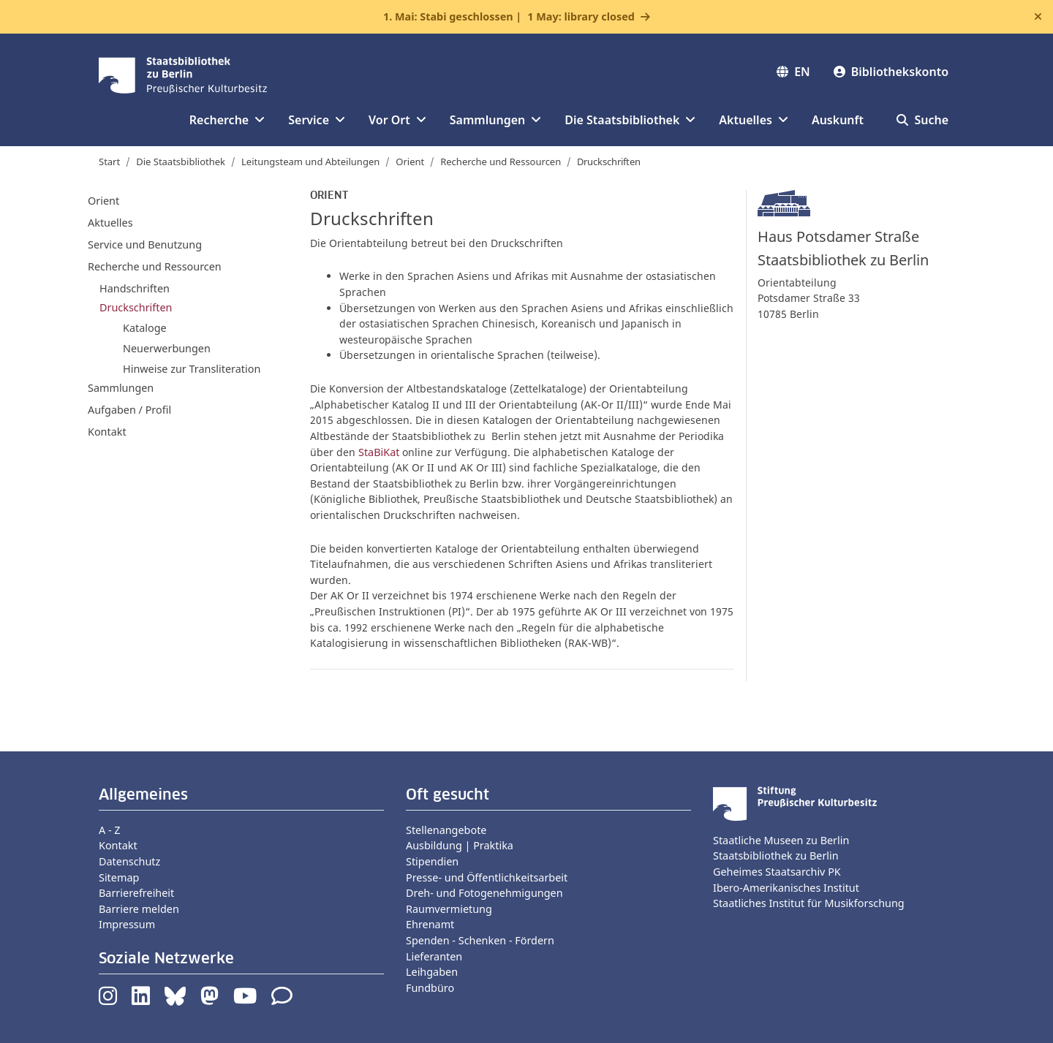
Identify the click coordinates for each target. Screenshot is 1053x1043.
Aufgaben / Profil (129, 410)
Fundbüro (430, 988)
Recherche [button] (227, 120)
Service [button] (316, 120)
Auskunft (838, 120)
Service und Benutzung (145, 244)
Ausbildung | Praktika (459, 845)
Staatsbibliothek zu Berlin (776, 855)
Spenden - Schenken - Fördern (480, 940)
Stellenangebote (446, 830)
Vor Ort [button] (397, 120)
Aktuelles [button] (753, 120)
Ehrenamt (430, 924)
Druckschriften (135, 307)
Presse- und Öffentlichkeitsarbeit (486, 877)
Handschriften (134, 288)
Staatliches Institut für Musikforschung (809, 903)
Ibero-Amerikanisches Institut (786, 888)
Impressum (127, 924)
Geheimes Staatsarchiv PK (777, 872)
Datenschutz (129, 861)
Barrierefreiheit (136, 893)
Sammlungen (121, 388)
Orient (410, 161)
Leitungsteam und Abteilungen (310, 161)
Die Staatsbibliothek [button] (630, 120)
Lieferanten (434, 956)
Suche (922, 120)
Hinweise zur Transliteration (191, 369)
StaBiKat (378, 452)
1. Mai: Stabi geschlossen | (509, 17)
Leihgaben (432, 972)
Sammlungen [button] (495, 120)
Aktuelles (110, 223)
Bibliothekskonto (891, 72)
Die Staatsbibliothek (180, 161)
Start (109, 161)
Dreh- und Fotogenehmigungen (484, 893)
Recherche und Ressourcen (500, 161)
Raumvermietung (449, 909)
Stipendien (432, 861)
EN (793, 72)
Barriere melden (139, 909)
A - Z (110, 830)
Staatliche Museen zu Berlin (781, 840)
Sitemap (119, 877)
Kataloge (145, 328)
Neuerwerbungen (167, 348)
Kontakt (107, 432)
